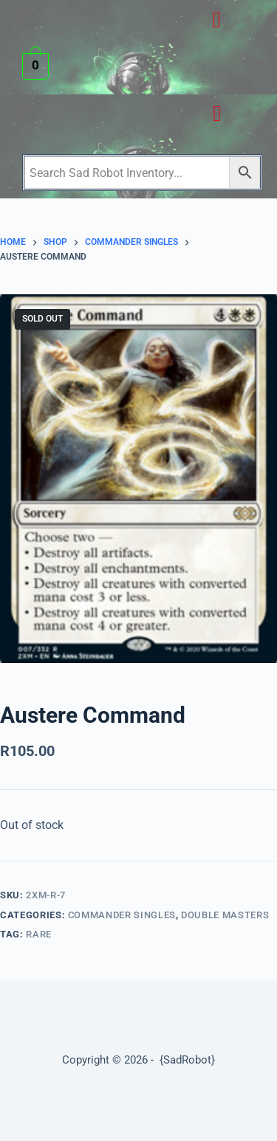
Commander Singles (122, 914)
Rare (39, 934)
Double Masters (225, 914)
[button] (216, 19)
